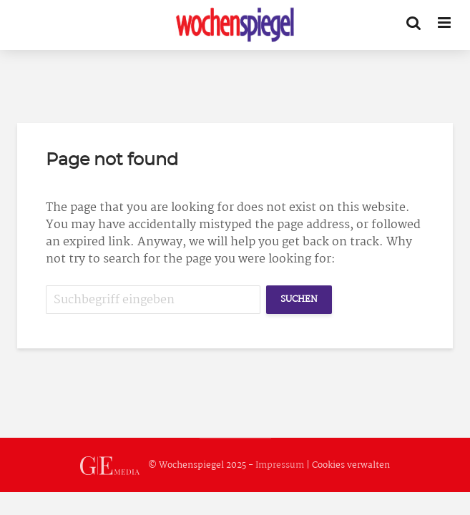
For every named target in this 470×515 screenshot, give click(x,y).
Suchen (299, 299)
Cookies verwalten (351, 465)
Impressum (279, 465)
